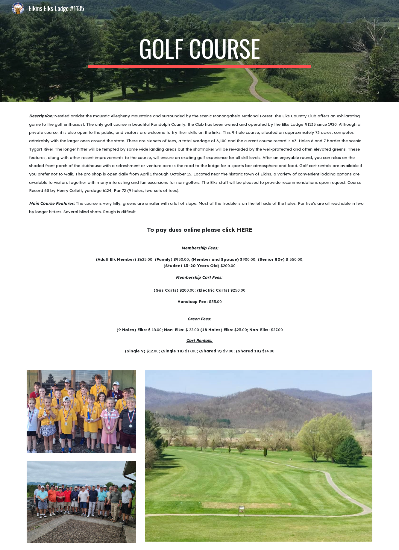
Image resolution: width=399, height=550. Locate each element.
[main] (199, 51)
